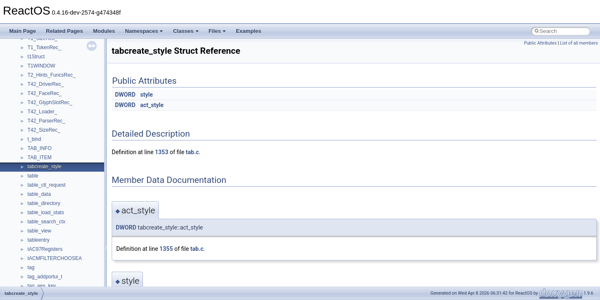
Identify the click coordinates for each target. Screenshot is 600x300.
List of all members (579, 43)
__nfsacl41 (40, 91)
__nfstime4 (40, 100)
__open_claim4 (44, 164)
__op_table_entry (47, 155)
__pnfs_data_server (50, 219)
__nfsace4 (39, 82)
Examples (248, 31)
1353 (161, 152)
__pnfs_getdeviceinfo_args (57, 274)
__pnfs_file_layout (48, 256)
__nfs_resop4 (43, 72)
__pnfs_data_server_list (54, 228)
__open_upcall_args (50, 192)
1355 (166, 248)
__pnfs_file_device (48, 247)
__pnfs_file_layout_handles (58, 265)
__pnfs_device (44, 237)
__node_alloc (42, 109)
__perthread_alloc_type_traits (60, 210)
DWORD (125, 94)
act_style (152, 105)
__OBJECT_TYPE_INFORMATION (67, 127)
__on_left (38, 137)
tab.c (192, 152)
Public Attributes (540, 43)
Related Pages (64, 31)
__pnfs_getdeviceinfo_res (56, 283)
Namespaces (144, 31)
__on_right (39, 146)
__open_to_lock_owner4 (55, 182)
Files (217, 31)
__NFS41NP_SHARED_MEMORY (66, 45)
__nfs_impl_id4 (44, 63)
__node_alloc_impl (48, 118)
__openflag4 (41, 201)
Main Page (22, 31)
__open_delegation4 (50, 173)
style (146, 94)
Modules (104, 31)
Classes (185, 31)
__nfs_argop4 (43, 54)
